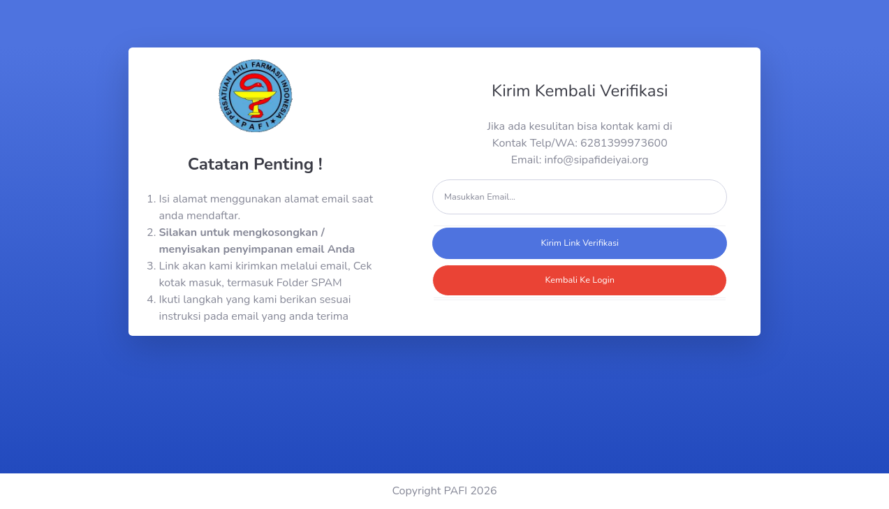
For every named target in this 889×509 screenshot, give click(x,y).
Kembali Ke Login (580, 280)
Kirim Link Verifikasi (580, 243)
